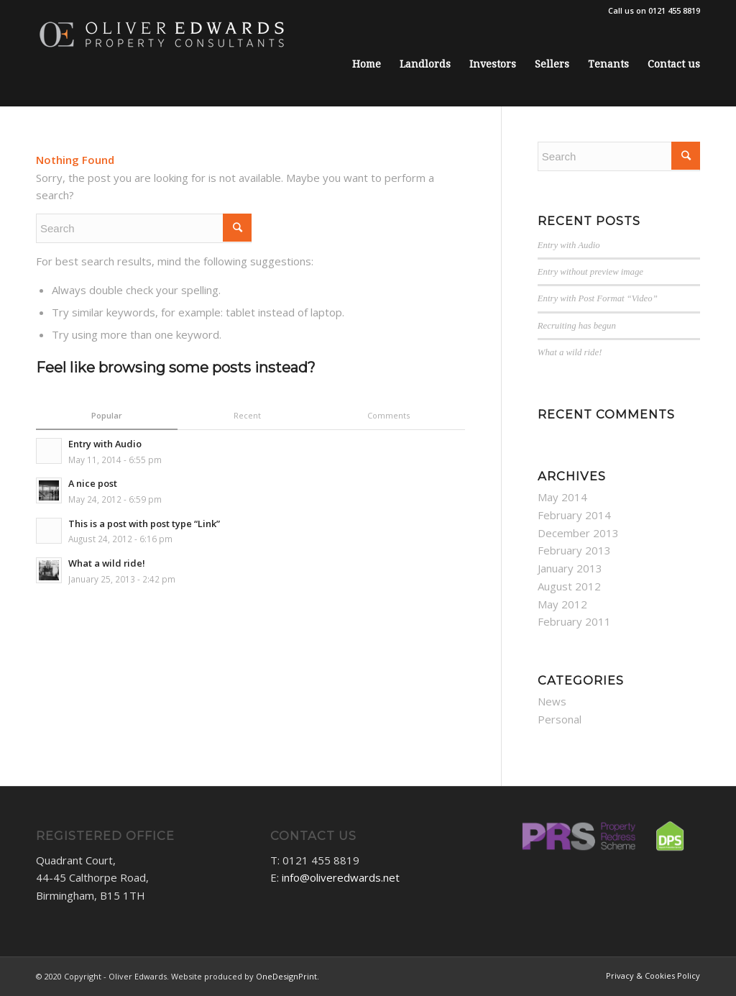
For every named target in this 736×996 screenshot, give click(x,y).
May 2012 (562, 604)
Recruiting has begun (577, 326)
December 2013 (578, 533)
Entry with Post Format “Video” (598, 298)
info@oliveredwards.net (341, 877)
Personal (559, 719)
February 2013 (574, 550)
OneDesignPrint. (287, 976)
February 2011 (574, 621)
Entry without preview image (590, 272)
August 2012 (569, 586)
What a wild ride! (570, 352)
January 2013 (570, 568)
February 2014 (574, 515)
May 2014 (562, 497)
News (552, 701)
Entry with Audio (569, 245)
